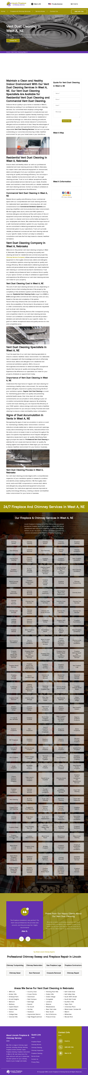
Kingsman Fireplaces (61, 729)
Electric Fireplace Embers (61, 708)
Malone (48, 1004)
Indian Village (50, 997)
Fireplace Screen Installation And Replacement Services (77, 779)
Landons (49, 1002)
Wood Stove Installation (61, 836)
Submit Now (66, 121)
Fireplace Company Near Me (13, 836)
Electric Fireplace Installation (29, 641)
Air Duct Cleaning (29, 799)
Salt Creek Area (70, 992)
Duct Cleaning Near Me (29, 827)
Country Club (32, 992)
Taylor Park (68, 1004)
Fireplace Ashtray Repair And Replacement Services (76, 654)
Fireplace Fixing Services (29, 847)
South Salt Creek (70, 999)
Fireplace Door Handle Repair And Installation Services (61, 654)
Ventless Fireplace (45, 847)
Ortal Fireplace (61, 757)
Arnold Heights (14, 999)
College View (13, 1014)
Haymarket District (33, 1014)
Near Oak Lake (51, 1009)
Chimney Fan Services (77, 611)
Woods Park (69, 1017)
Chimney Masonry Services (29, 621)
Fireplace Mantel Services (77, 870)
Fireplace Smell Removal (13, 698)
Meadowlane (50, 1007)
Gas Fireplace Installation (14, 641)
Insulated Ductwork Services (77, 858)
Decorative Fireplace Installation (77, 817)
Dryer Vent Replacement (45, 817)
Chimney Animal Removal (61, 778)
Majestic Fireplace (61, 740)
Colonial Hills (13, 1017)
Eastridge (30, 1002)
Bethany (11, 1004)
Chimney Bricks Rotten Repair (61, 687)
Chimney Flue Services (77, 602)
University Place (70, 1007)
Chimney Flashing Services (13, 621)
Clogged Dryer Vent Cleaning (13, 808)
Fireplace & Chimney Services (20, 11)
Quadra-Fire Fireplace (77, 748)
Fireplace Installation (61, 559)
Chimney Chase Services (45, 602)
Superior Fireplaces (14, 729)
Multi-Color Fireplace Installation (45, 718)
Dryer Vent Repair (29, 817)
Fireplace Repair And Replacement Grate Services (29, 666)
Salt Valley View (70, 994)
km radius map (66, 154)
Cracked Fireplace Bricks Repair (45, 870)
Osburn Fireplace (45, 748)
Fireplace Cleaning (77, 542)
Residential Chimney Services (61, 676)
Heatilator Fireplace (29, 740)
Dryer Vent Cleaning (77, 790)
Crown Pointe (32, 994)
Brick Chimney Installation (77, 570)
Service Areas (40, 11)
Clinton (11, 1012)
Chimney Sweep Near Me (45, 827)
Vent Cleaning (14, 799)
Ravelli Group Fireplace (45, 778)
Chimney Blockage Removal (29, 592)
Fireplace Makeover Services (45, 858)
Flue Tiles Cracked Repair (45, 698)
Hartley (30, 1009)
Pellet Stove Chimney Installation (45, 708)
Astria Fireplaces (77, 729)
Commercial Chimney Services (45, 676)
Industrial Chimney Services (77, 676)
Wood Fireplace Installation (76, 630)
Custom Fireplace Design (29, 708)
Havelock (30, 1012)
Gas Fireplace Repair (45, 630)
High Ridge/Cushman (34, 1017)
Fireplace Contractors (77, 621)
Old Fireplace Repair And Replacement (61, 592)
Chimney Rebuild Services (29, 790)
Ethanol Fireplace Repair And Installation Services (61, 642)
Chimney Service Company (61, 808)
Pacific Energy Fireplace (29, 757)
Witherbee (68, 1014)
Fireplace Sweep (45, 621)
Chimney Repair (61, 550)
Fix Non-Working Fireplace (29, 570)
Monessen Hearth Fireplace (29, 767)
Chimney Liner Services (13, 611)
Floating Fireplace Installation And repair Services (61, 870)
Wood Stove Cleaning (76, 836)
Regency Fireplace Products (77, 718)
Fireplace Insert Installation (13, 790)
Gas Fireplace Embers (77, 708)
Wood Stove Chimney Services (13, 847)
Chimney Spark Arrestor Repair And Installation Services (45, 570)
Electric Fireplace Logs (29, 676)
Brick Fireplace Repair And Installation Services (13, 870)
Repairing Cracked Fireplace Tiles (45, 687)
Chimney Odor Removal (29, 698)
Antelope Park (13, 997)
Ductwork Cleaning (61, 827)
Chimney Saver (76, 592)
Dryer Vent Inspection (77, 799)
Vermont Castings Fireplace (77, 740)
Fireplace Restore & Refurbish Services (29, 870)
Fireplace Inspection (45, 592)
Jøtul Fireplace (13, 757)
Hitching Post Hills (52, 992)
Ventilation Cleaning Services (29, 858)
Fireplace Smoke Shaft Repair (29, 582)
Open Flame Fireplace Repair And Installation (13, 858)
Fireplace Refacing (61, 582)
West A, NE (68, 1053)
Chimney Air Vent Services (14, 718)
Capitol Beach (13, 1007)
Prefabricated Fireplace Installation (77, 641)
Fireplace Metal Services (13, 666)
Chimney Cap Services (29, 602)
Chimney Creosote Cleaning (29, 559)
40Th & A (12, 992)
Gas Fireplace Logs (77, 666)
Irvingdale (49, 999)
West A (67, 1012)
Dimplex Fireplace (61, 748)
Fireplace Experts (77, 808)
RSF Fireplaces (13, 740)
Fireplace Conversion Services (61, 847)
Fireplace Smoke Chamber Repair (45, 582)
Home (3, 11)
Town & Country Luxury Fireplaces (45, 730)
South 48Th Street (71, 997)
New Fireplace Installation (77, 559)
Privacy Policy (35, 1062)
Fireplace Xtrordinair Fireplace (77, 757)
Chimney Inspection (61, 542)
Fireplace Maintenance (29, 836)
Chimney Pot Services (61, 611)
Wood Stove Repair (45, 836)
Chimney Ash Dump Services (45, 611)
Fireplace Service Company (45, 808)
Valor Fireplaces (29, 729)
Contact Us (54, 11)
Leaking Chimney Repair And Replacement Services (29, 688)
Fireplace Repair (45, 559)
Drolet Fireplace (13, 767)
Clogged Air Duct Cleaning (29, 808)
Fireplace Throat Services (13, 676)
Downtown (31, 997)
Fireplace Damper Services (61, 666)
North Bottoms (51, 1014)
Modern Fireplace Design (13, 708)
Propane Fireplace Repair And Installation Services (13, 654)
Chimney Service (45, 542)
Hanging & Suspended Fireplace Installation (76, 847)
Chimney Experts (13, 817)
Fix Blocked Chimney (13, 687)
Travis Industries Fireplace (61, 767)
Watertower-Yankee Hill (73, 1009)
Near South (50, 1012)
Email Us (74, 4)
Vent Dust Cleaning (61, 799)
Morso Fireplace (45, 767)
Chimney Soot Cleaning (14, 559)
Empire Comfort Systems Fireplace (13, 779)
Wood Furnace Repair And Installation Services (45, 642)
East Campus (31, 999)
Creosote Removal (29, 550)
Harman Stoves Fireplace (29, 748)
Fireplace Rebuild (13, 630)
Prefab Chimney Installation (45, 790)
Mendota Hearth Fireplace (45, 757)
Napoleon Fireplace (45, 740)
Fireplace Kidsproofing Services (61, 790)
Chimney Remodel (61, 858)
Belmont (12, 1002)
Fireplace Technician (77, 827)
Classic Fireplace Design (77, 698)
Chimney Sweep (13, 542)
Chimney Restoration (13, 592)
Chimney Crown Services (13, 602)
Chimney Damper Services (29, 611)
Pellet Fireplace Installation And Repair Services (61, 719)
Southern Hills (69, 1002)
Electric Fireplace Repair (61, 630)
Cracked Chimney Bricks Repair (76, 687)
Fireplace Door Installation (45, 654)
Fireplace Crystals (29, 718)
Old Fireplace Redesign (61, 698)
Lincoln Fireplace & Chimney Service (59, 1072)
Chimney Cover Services (61, 602)
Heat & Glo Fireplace (13, 748)
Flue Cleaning (14, 550)
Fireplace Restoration (13, 570)
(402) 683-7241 (79, 11)
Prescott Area (50, 1017)
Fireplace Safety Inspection (61, 817)
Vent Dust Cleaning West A (19, 52)
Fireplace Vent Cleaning (61, 621)
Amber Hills (13, 994)
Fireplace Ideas (13, 827)
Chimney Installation (77, 550)
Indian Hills (50, 994)
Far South (30, 1007)
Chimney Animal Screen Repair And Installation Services (61, 570)
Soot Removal (45, 550)
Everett (29, 1004)
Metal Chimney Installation (13, 582)
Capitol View (13, 1009)
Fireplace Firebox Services (45, 666)
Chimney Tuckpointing (77, 582)
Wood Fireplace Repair (29, 630)
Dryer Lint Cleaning (45, 799)
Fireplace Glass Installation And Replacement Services (29, 654)
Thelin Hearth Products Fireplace (29, 779)
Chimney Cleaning (29, 542)
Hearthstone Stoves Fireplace (77, 767)
